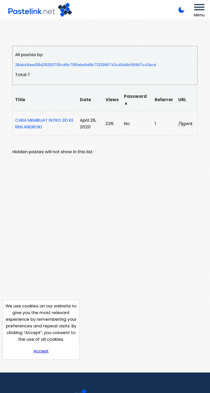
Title (20, 100)
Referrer (164, 100)
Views (112, 100)
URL (182, 100)
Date (85, 100)
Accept (41, 351)
